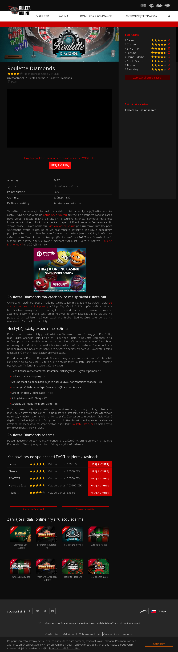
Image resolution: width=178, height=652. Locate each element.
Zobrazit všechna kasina (147, 77)
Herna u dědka (17, 485)
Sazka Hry (132, 69)
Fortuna (131, 52)
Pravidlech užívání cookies (64, 648)
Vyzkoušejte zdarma (141, 16)
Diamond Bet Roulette (20, 537)
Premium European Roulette (46, 570)
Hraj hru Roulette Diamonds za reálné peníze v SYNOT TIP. (59, 162)
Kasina (63, 16)
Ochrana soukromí (90, 634)
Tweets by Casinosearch (140, 110)
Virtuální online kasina (62, 226)
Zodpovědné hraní (66, 634)
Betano (13, 464)
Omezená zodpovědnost (118, 634)
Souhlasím (159, 643)
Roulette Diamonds (72, 536)
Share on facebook (33, 509)
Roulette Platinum (82, 424)
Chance (13, 471)
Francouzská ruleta (20, 568)
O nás (48, 634)
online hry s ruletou (55, 215)
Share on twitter (86, 509)
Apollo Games (135, 61)
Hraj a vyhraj (100, 464)
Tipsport (13, 492)
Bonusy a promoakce (96, 16)
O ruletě (42, 16)
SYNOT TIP (15, 478)
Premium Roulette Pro (46, 537)
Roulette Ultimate (99, 568)
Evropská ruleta (99, 536)
